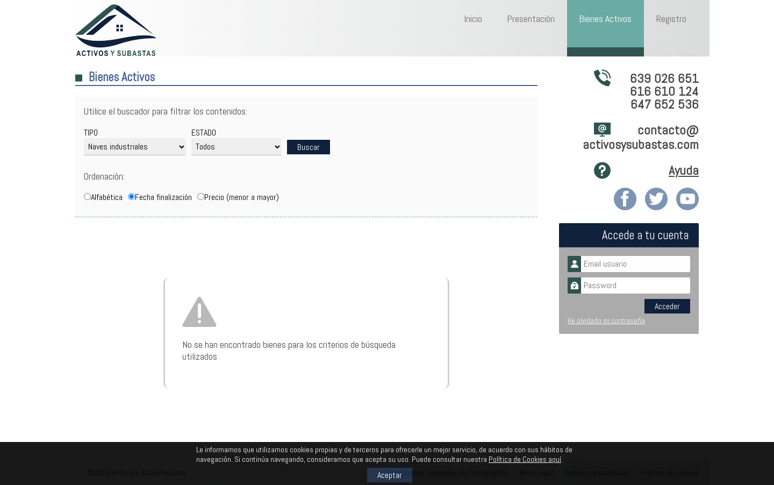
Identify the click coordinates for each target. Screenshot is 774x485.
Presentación (531, 19)
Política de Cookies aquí (525, 459)
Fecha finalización (163, 197)
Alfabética (107, 197)
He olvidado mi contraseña (606, 320)
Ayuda (684, 170)
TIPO (91, 132)
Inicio (473, 19)
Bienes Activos (605, 19)
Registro (671, 19)
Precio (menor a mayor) (241, 197)
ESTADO (203, 132)
